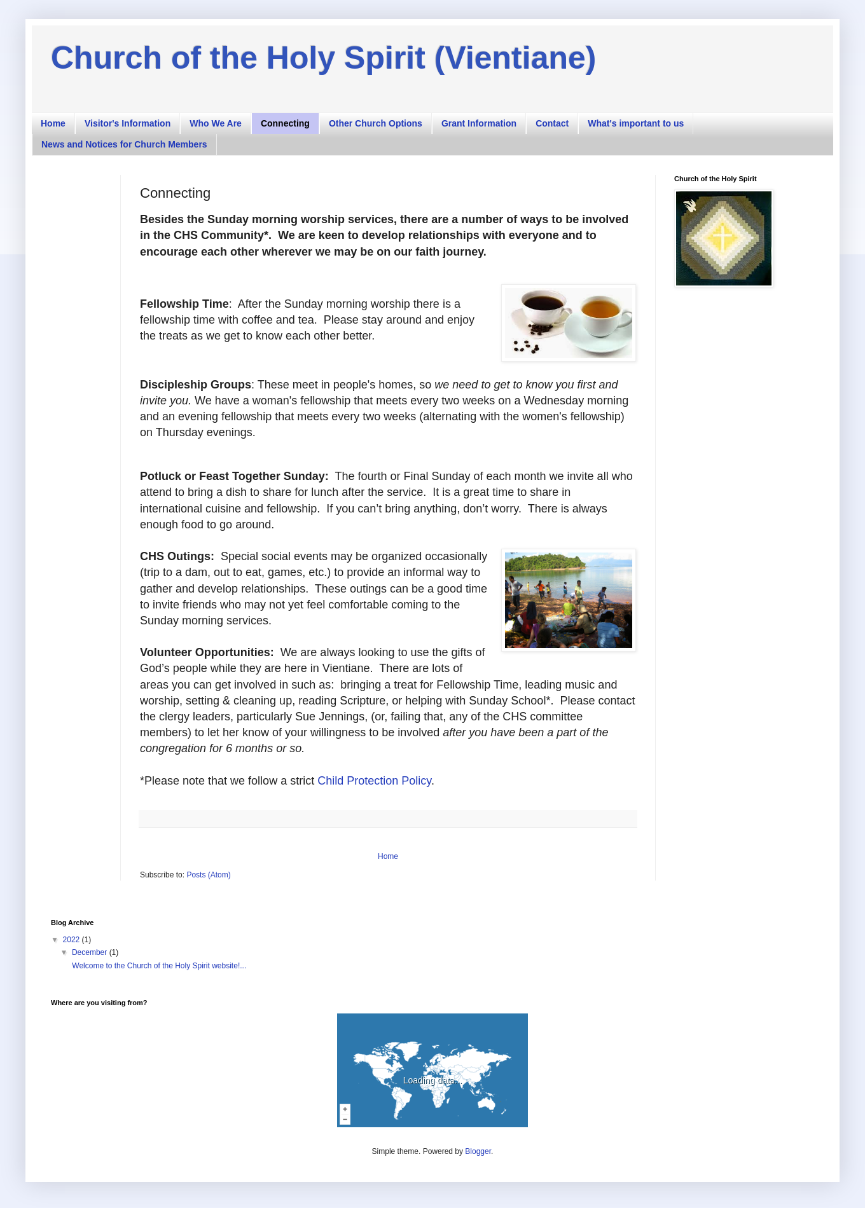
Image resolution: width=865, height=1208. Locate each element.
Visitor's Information (127, 123)
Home (53, 123)
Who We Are (216, 123)
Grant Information (478, 123)
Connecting (285, 123)
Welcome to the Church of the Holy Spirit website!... (158, 965)
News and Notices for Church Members (124, 144)
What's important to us (636, 123)
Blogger (478, 1151)
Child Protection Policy (374, 780)
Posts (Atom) (208, 874)
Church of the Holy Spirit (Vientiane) (323, 58)
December (90, 952)
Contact (552, 123)
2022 (72, 939)
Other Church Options (375, 123)
